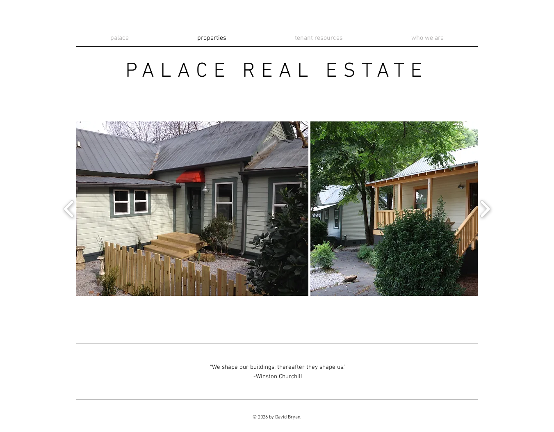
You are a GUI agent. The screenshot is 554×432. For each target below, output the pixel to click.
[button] (192, 208)
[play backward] (69, 208)
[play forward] (485, 208)
